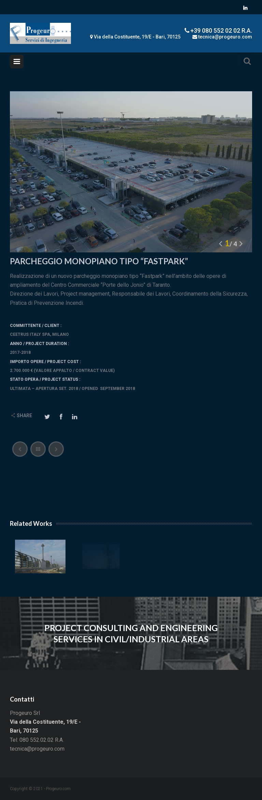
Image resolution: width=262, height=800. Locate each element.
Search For (245, 60)
